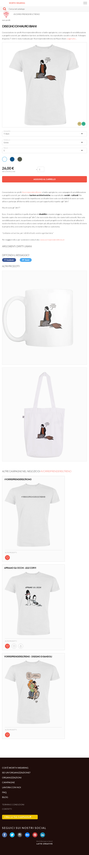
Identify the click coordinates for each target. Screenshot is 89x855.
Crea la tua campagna (17, 817)
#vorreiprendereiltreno (31, 192)
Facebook (9, 260)
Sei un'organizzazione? (16, 772)
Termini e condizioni (13, 804)
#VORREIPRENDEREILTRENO (55, 471)
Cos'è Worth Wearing (15, 767)
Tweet (25, 260)
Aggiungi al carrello (44, 179)
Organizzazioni (12, 777)
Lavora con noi (11, 787)
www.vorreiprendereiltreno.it (52, 240)
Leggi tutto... (72, 38)
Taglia (6, 148)
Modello (7, 140)
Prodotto (7, 131)
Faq (4, 792)
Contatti (7, 809)
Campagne (8, 782)
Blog (5, 797)
